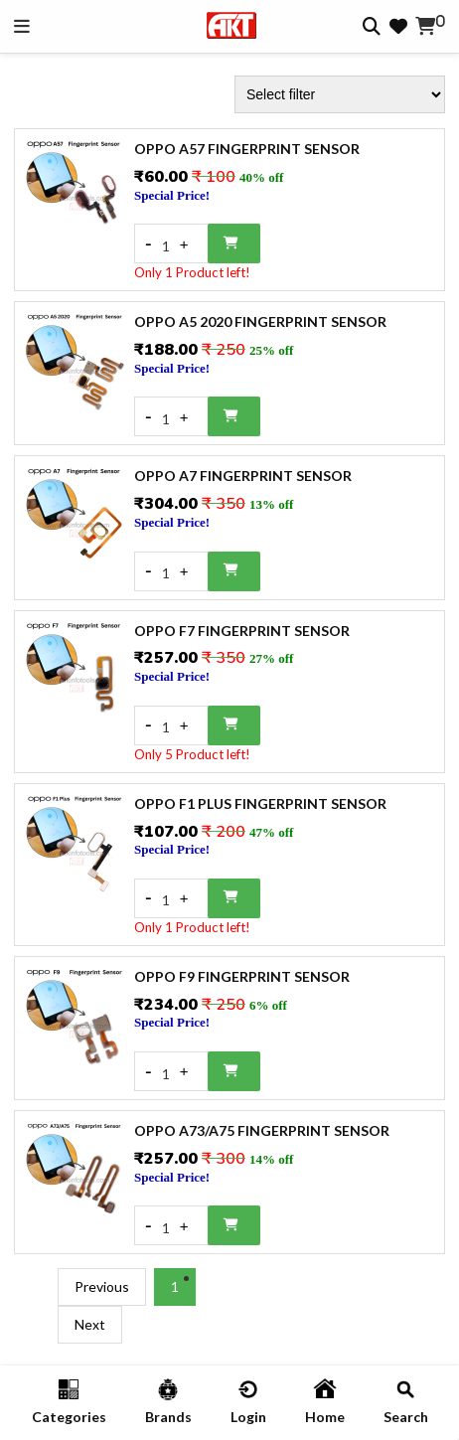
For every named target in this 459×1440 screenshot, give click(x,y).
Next (90, 1324)
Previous (102, 1286)
